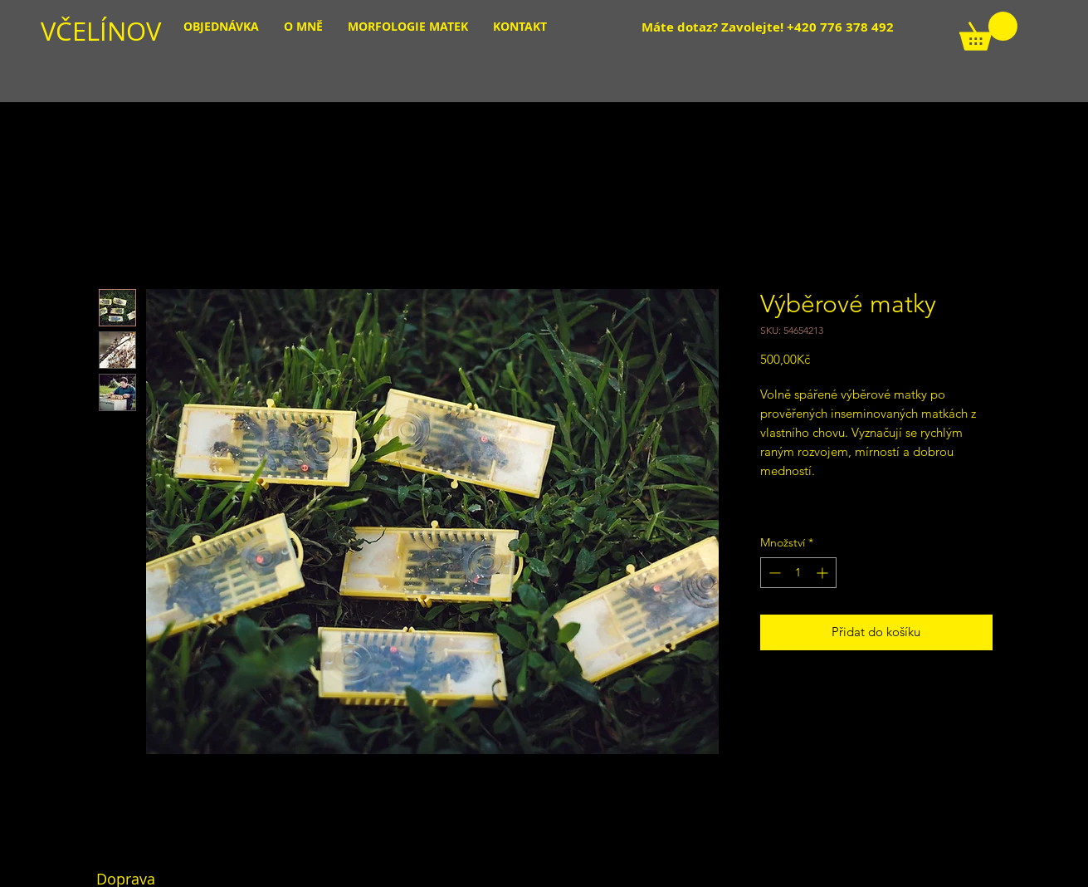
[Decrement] (773, 572)
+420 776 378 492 (840, 27)
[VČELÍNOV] (130, 31)
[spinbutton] (798, 572)
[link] (988, 31)
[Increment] (823, 572)
